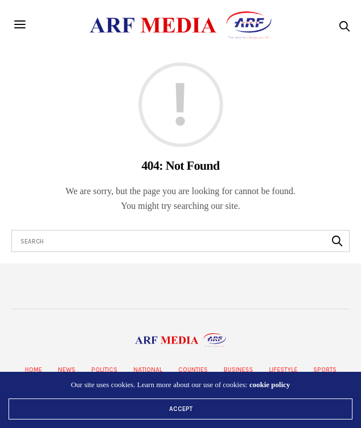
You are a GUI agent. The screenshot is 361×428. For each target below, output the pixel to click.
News (66, 370)
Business (238, 370)
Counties (193, 370)
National (147, 370)
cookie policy (269, 384)
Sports (325, 370)
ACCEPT (180, 409)
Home (33, 370)
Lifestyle (283, 370)
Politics (104, 370)
